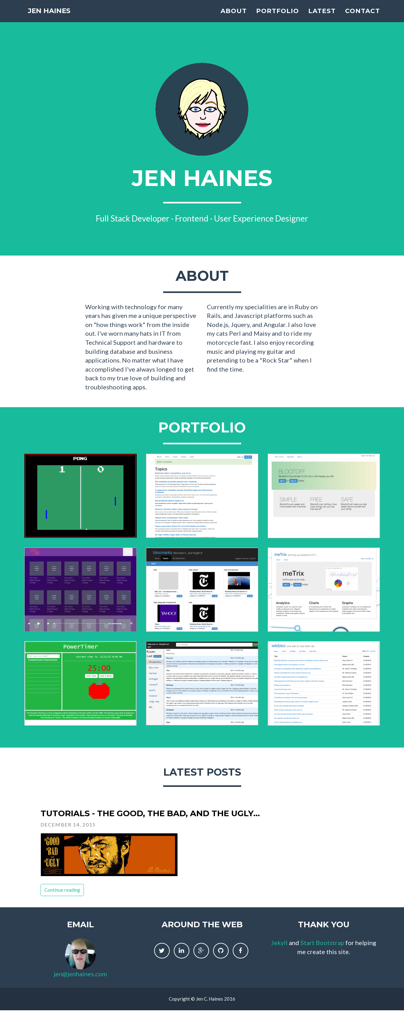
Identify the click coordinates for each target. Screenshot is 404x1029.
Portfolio (277, 17)
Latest (322, 17)
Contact (362, 17)
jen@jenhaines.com (80, 974)
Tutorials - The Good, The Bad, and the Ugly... (150, 813)
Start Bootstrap (322, 942)
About (234, 17)
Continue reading (62, 890)
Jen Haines (53, 17)
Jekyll (279, 942)
